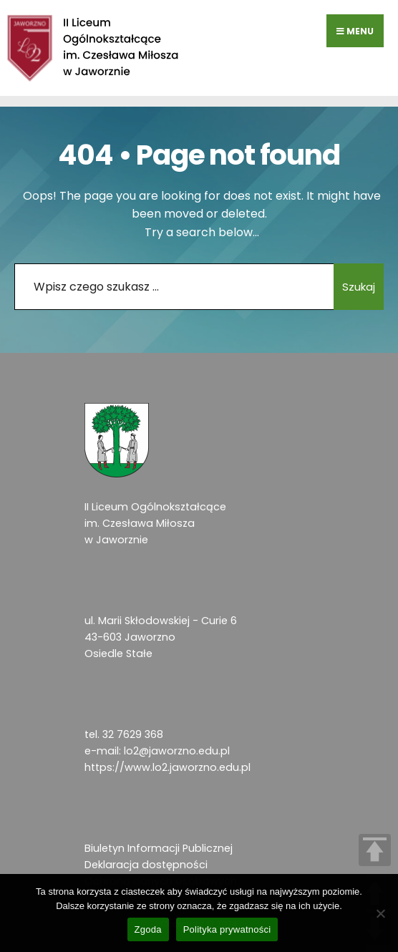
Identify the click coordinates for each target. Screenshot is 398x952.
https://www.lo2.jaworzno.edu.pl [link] (167, 767)
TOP (375, 850)
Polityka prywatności (227, 929)
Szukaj (358, 286)
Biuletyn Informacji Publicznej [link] (158, 848)
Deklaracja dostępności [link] (146, 865)
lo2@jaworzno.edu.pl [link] (177, 751)
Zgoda (148, 929)
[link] (93, 48)
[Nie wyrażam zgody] (380, 913)
